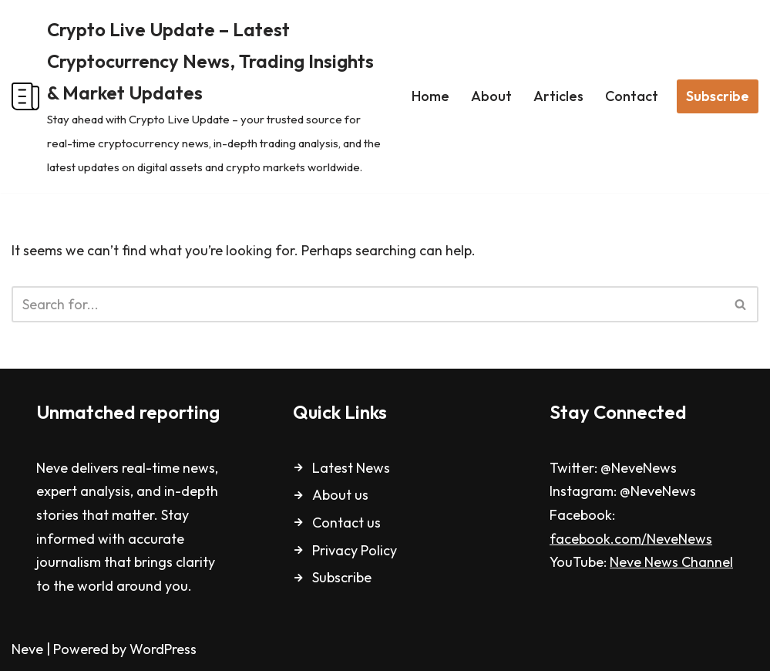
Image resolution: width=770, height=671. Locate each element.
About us (340, 495)
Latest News (351, 468)
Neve (27, 649)
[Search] (368, 304)
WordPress (163, 649)
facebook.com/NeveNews (631, 539)
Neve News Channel (671, 562)
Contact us (346, 522)
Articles (558, 96)
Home (430, 96)
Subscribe (717, 96)
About (491, 96)
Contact (631, 96)
